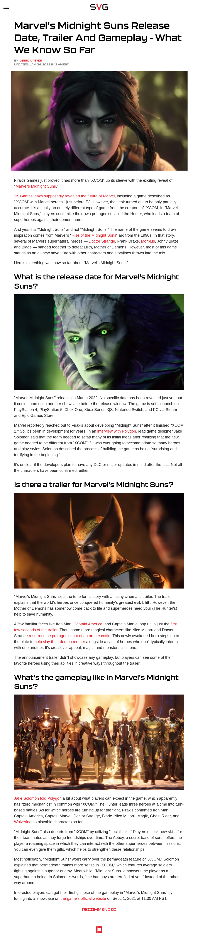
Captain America (88, 624)
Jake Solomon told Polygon (38, 798)
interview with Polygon (116, 431)
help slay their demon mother (60, 642)
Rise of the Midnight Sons (93, 235)
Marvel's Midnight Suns (35, 186)
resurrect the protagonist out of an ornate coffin (69, 636)
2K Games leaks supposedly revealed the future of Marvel (64, 196)
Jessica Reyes (30, 60)
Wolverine (23, 822)
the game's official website (83, 898)
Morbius (148, 241)
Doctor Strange (102, 241)
